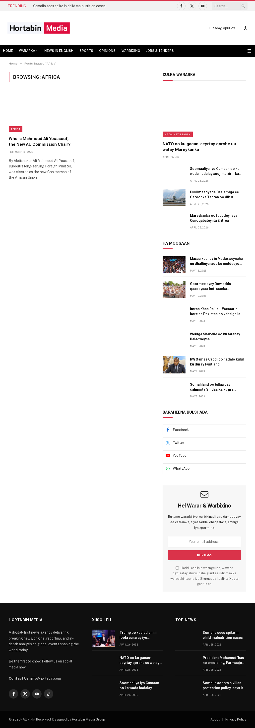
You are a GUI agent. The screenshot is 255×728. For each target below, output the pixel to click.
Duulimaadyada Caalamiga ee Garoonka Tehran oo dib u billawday (214, 195)
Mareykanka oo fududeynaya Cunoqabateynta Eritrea (213, 218)
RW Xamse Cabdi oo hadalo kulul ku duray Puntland (217, 361)
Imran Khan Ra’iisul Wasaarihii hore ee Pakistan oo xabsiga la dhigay (215, 311)
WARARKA (27, 51)
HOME (8, 51)
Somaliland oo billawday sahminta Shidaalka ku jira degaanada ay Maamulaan (212, 387)
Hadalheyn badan (178, 134)
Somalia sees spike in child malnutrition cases (69, 6)
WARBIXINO (131, 51)
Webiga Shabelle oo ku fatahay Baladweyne (215, 336)
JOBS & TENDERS (160, 51)
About (215, 719)
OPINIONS (107, 51)
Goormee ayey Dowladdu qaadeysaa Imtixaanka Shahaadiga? (210, 286)
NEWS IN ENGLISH (58, 51)
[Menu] (249, 51)
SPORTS (86, 51)
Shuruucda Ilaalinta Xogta (219, 579)
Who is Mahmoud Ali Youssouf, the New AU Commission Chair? (39, 141)
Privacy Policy (235, 719)
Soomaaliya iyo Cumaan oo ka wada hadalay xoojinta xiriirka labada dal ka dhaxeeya (215, 171)
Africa (15, 129)
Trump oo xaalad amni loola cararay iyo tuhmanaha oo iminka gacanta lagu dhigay (138, 635)
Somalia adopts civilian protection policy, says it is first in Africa (223, 685)
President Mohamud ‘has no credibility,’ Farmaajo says (223, 660)
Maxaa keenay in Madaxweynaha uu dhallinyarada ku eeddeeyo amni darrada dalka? (216, 261)
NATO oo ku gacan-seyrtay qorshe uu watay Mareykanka (199, 146)
